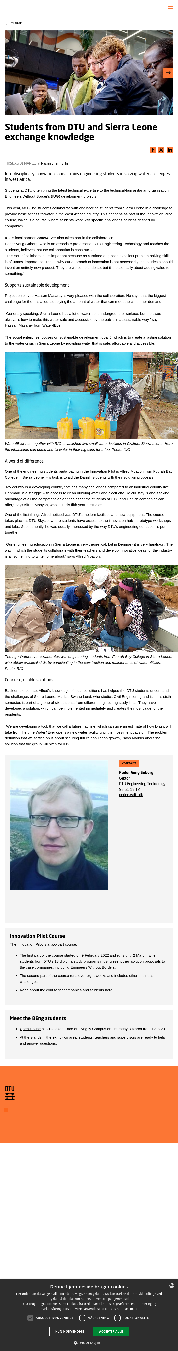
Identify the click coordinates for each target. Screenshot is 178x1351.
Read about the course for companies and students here (66, 990)
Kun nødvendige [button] (69, 1331)
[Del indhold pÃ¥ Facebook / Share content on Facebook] (153, 150)
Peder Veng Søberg (136, 772)
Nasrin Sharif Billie (54, 163)
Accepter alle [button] (111, 1331)
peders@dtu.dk (131, 795)
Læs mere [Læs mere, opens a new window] (130, 1309)
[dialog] (89, 1315)
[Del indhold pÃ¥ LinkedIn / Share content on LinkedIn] (161, 150)
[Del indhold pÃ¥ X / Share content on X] (170, 150)
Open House (30, 1029)
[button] (170, 7)
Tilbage (13, 23)
